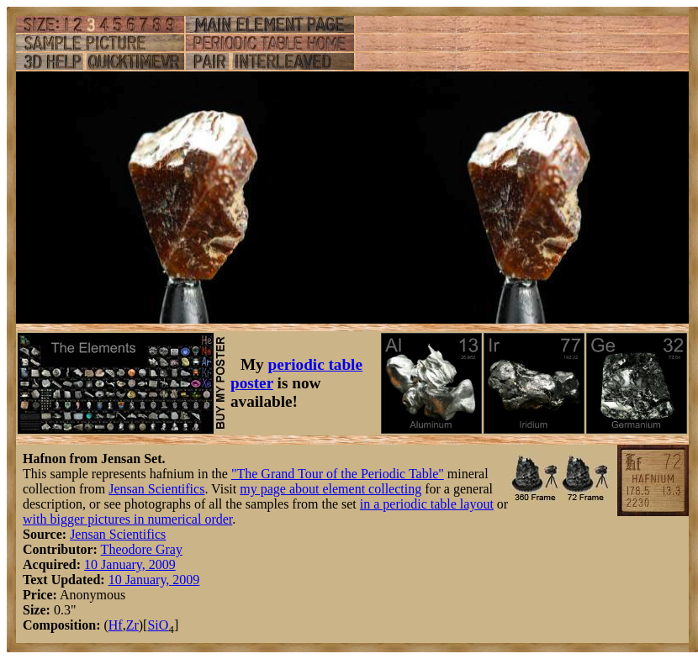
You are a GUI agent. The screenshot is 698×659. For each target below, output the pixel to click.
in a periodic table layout (427, 504)
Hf (115, 625)
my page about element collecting (330, 489)
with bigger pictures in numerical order (127, 519)
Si (152, 625)
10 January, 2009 (130, 564)
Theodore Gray (141, 549)
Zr (132, 625)
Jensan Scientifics (156, 489)
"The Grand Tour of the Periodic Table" (337, 474)
